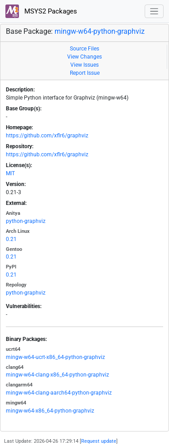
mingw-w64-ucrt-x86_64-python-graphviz (55, 357)
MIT (10, 173)
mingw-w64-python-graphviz (100, 31)
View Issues (84, 65)
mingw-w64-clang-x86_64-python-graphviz (57, 375)
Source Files (84, 48)
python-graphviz (26, 221)
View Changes (84, 57)
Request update (98, 441)
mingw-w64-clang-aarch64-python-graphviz (59, 393)
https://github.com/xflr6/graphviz (47, 135)
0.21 (11, 239)
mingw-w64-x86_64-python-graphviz (50, 411)
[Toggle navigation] (154, 11)
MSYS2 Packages (41, 11)
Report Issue (85, 73)
